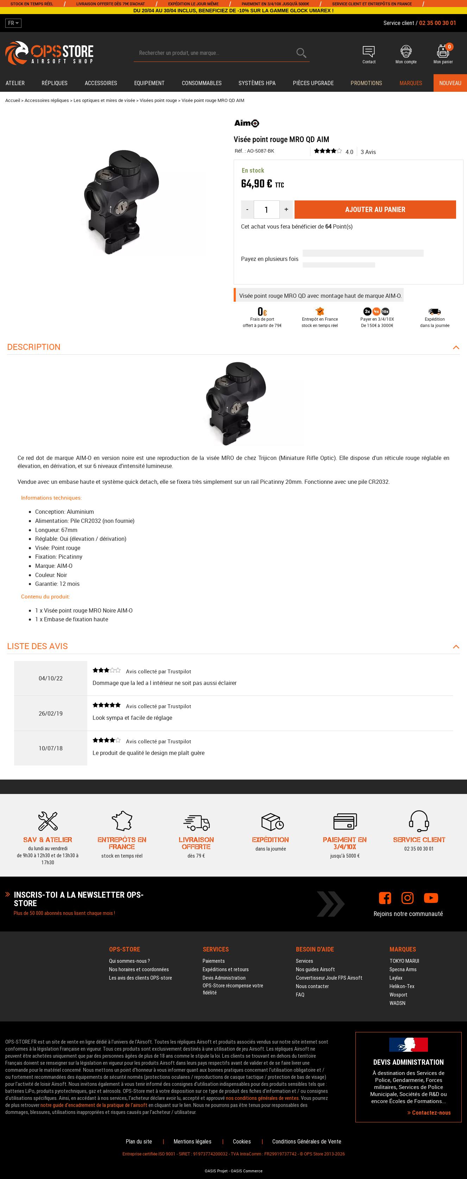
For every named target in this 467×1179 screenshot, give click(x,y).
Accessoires (101, 83)
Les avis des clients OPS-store (140, 978)
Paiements (214, 961)
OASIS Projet (216, 1170)
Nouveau (450, 83)
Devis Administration (224, 978)
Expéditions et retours (226, 969)
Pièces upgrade (313, 83)
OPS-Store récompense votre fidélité (233, 989)
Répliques (55, 83)
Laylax (396, 978)
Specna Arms (403, 969)
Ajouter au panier (375, 209)
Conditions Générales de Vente (306, 1141)
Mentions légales (192, 1141)
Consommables (202, 83)
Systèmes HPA (257, 83)
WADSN (397, 1003)
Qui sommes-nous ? (129, 961)
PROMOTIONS (366, 83)
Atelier (15, 83)
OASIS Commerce (247, 1170)
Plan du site (139, 1141)
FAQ (300, 995)
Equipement (149, 83)
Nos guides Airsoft (315, 969)
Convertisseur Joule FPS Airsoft (329, 978)
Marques (410, 83)
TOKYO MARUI (404, 961)
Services (304, 961)
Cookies (242, 1141)
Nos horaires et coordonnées (139, 969)
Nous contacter (312, 986)
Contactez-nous (429, 1112)
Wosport (399, 995)
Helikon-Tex (402, 986)
